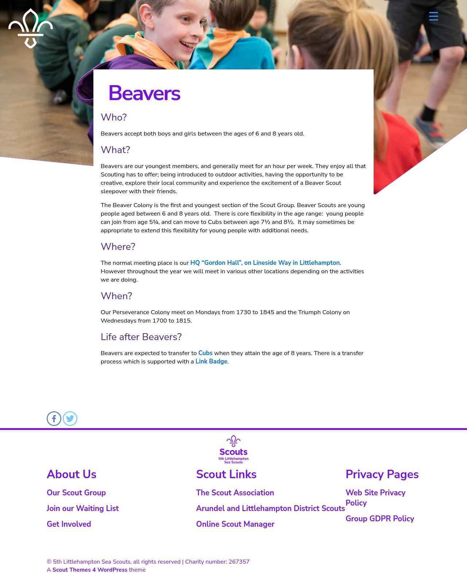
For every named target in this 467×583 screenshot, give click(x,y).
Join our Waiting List (83, 508)
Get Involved (69, 524)
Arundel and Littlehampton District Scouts (270, 508)
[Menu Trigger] (434, 15)
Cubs (205, 353)
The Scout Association (235, 493)
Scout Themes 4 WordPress (90, 570)
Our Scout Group (76, 493)
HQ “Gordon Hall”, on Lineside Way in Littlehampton (265, 263)
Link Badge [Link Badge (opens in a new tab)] (211, 361)
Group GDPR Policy (380, 519)
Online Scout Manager (235, 524)
